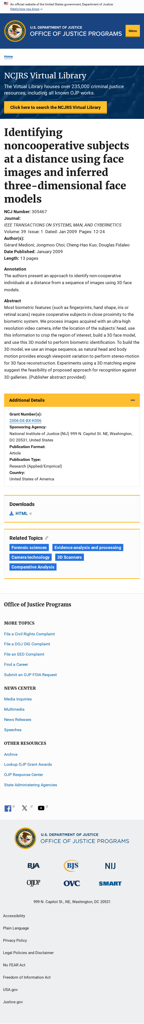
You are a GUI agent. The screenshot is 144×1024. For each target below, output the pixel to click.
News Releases (17, 719)
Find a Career (16, 664)
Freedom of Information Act (27, 977)
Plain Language (16, 928)
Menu (133, 31)
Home (8, 56)
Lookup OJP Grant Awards (28, 764)
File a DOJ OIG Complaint (27, 644)
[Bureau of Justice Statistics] (72, 869)
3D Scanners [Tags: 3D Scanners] (69, 557)
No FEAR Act (14, 965)
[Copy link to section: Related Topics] (45, 537)
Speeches (12, 729)
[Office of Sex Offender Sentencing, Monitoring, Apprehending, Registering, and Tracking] (110, 882)
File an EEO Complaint (24, 654)
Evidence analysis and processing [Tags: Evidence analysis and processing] (87, 547)
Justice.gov (13, 1002)
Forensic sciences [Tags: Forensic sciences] (29, 547)
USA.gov (10, 989)
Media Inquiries (18, 699)
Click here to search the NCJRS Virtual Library (55, 107)
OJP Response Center (23, 774)
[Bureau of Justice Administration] (34, 863)
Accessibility (14, 916)
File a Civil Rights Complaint (29, 634)
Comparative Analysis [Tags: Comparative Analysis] (33, 567)
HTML (24, 513)
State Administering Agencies (30, 784)
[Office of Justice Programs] (15, 31)
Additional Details (27, 400)
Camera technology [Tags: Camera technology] (31, 557)
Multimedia (14, 709)
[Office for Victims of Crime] (72, 883)
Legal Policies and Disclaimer (28, 952)
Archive (10, 754)
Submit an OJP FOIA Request (30, 674)
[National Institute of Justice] (110, 863)
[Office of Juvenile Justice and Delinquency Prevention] (33, 884)
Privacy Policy (15, 940)
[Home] (76, 31)
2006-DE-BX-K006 (25, 420)
